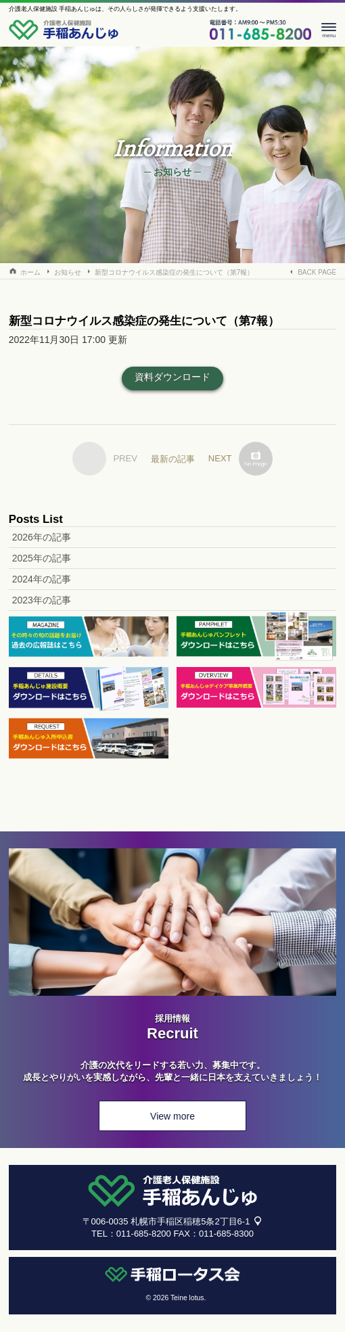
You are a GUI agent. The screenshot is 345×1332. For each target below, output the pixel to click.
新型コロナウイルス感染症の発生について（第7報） (174, 272)
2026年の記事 (41, 537)
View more (172, 1116)
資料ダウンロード (172, 376)
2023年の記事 (41, 600)
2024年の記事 (41, 579)
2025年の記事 (41, 558)
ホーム (30, 272)
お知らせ (67, 272)
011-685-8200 (143, 1233)
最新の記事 (173, 459)
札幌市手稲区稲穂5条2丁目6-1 (190, 1221)
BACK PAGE (317, 272)
